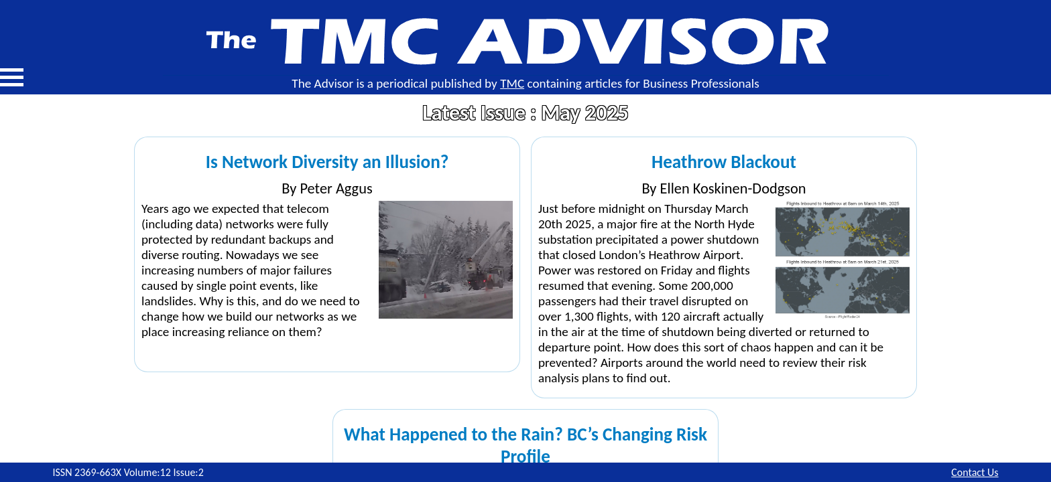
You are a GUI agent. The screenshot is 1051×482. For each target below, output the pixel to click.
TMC (512, 83)
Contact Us (974, 472)
